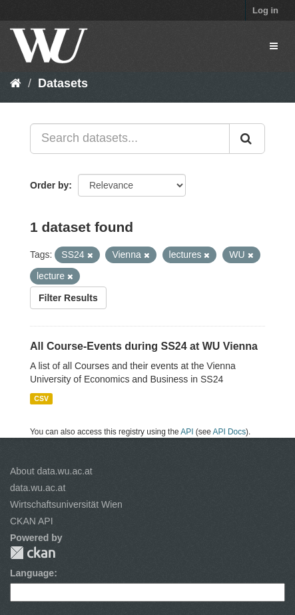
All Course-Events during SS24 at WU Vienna (144, 346)
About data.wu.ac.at (51, 471)
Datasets (63, 83)
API (186, 431)
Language (32, 573)
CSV (41, 398)
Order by (49, 185)
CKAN (32, 553)
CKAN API (31, 521)
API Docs (229, 431)
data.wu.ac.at (37, 487)
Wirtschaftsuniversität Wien (66, 504)
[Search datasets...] (130, 138)
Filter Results (68, 298)
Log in (265, 10)
